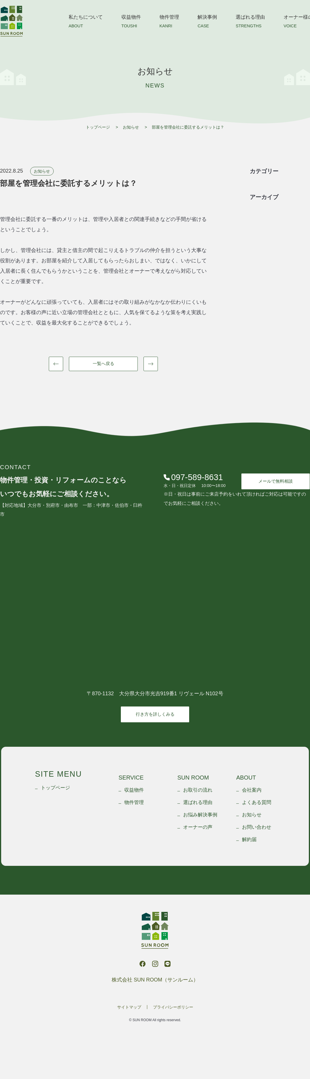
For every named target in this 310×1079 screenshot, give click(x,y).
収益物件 (131, 22)
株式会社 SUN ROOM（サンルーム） (11, 21)
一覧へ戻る (103, 363)
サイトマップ (129, 1007)
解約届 (249, 839)
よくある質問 (256, 802)
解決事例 (207, 22)
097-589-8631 (193, 477)
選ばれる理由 (250, 22)
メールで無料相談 (275, 481)
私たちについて (86, 22)
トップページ (98, 127)
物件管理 (169, 22)
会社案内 (251, 790)
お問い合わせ (256, 827)
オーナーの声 (197, 827)
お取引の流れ (197, 790)
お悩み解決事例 (200, 815)
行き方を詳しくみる (155, 714)
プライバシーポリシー (173, 1007)
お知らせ (131, 127)
